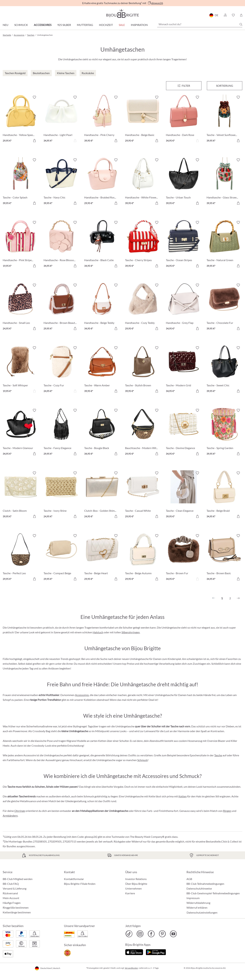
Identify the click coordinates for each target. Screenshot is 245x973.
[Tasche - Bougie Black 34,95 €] (102, 432)
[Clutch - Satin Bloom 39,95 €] (20, 495)
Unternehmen (133, 888)
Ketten (182, 796)
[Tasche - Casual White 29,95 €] (143, 495)
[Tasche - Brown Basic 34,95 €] (224, 558)
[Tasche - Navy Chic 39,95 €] (61, 182)
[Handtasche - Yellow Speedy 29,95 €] (20, 119)
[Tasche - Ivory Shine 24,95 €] (61, 495)
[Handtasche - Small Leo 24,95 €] (20, 307)
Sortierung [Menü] (224, 85)
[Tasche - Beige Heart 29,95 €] (102, 558)
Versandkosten (131, 968)
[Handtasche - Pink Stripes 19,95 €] (20, 244)
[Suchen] (241, 24)
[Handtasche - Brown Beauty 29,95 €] (61, 307)
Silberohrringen (130, 632)
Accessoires (42, 24)
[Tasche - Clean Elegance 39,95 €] (184, 495)
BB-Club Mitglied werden (17, 879)
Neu (5, 24)
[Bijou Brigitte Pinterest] (162, 933)
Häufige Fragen (12, 902)
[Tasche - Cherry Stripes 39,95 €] (143, 244)
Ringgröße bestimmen (16, 907)
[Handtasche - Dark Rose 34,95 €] (184, 119)
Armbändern (10, 815)
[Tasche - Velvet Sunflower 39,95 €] (224, 119)
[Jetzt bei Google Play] (156, 951)
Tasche (218, 755)
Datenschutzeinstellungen (202, 912)
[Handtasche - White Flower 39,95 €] (143, 182)
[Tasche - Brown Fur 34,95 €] (184, 558)
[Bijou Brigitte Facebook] (151, 933)
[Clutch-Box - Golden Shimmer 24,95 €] (102, 495)
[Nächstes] (238, 598)
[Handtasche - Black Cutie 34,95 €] (102, 244)
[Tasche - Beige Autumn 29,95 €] (143, 558)
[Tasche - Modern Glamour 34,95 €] (20, 432)
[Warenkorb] (241, 15)
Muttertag (85, 24)
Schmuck (21, 24)
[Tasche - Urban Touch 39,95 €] (184, 182)
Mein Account (11, 898)
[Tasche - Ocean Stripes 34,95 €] (184, 244)
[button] (225, 15)
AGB (189, 879)
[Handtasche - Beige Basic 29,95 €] (143, 119)
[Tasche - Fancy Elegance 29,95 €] (61, 432)
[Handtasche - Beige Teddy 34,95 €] (102, 307)
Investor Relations (136, 879)
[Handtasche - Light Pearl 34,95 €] (61, 119)
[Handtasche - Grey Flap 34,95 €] (184, 307)
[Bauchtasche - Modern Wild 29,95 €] (143, 432)
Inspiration (139, 24)
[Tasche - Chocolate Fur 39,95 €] (224, 307)
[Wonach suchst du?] (199, 24)
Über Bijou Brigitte (136, 883)
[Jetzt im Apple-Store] (134, 951)
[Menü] (183, 85)
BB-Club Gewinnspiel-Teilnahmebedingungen (213, 893)
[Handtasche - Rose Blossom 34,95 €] (61, 244)
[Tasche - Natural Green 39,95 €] (224, 244)
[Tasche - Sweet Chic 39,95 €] (224, 370)
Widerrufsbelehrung (198, 902)
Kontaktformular (74, 879)
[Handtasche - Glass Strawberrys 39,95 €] (224, 182)
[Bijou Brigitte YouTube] (173, 933)
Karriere (130, 893)
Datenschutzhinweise (199, 888)
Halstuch (98, 632)
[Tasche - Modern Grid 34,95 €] (184, 370)
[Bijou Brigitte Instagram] (140, 933)
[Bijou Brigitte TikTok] (129, 933)
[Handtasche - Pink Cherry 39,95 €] (102, 119)
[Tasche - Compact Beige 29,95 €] (61, 558)
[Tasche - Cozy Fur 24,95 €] (61, 370)
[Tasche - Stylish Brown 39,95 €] (143, 370)
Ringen (227, 810)
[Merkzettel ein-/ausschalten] (34, 97)
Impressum (193, 898)
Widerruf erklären (196, 907)
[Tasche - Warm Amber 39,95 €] (102, 370)
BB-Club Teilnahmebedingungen (205, 883)
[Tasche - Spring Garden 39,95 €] (224, 432)
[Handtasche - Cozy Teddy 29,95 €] (143, 307)
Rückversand (10, 893)
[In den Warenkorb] (34, 140)
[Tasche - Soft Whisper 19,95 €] (20, 370)
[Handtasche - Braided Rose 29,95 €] (102, 182)
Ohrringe (19, 810)
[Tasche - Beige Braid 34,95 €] (224, 495)
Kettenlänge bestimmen (17, 912)
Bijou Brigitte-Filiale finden (79, 883)
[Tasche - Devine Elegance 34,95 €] (184, 432)
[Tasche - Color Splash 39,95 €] (20, 182)
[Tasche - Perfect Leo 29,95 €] (20, 558)
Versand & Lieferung (14, 888)
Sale (122, 24)
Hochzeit (106, 24)
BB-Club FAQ (11, 883)
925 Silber (64, 24)
